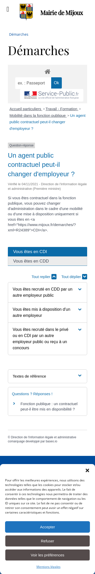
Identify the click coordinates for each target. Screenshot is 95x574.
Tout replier (44, 276)
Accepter (47, 527)
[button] (87, 470)
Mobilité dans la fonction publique (38, 115)
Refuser (47, 541)
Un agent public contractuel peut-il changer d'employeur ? (48, 122)
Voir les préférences (47, 555)
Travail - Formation (62, 109)
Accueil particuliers (26, 109)
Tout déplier (74, 276)
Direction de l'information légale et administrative (43, 437)
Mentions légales (48, 567)
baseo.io (51, 441)
